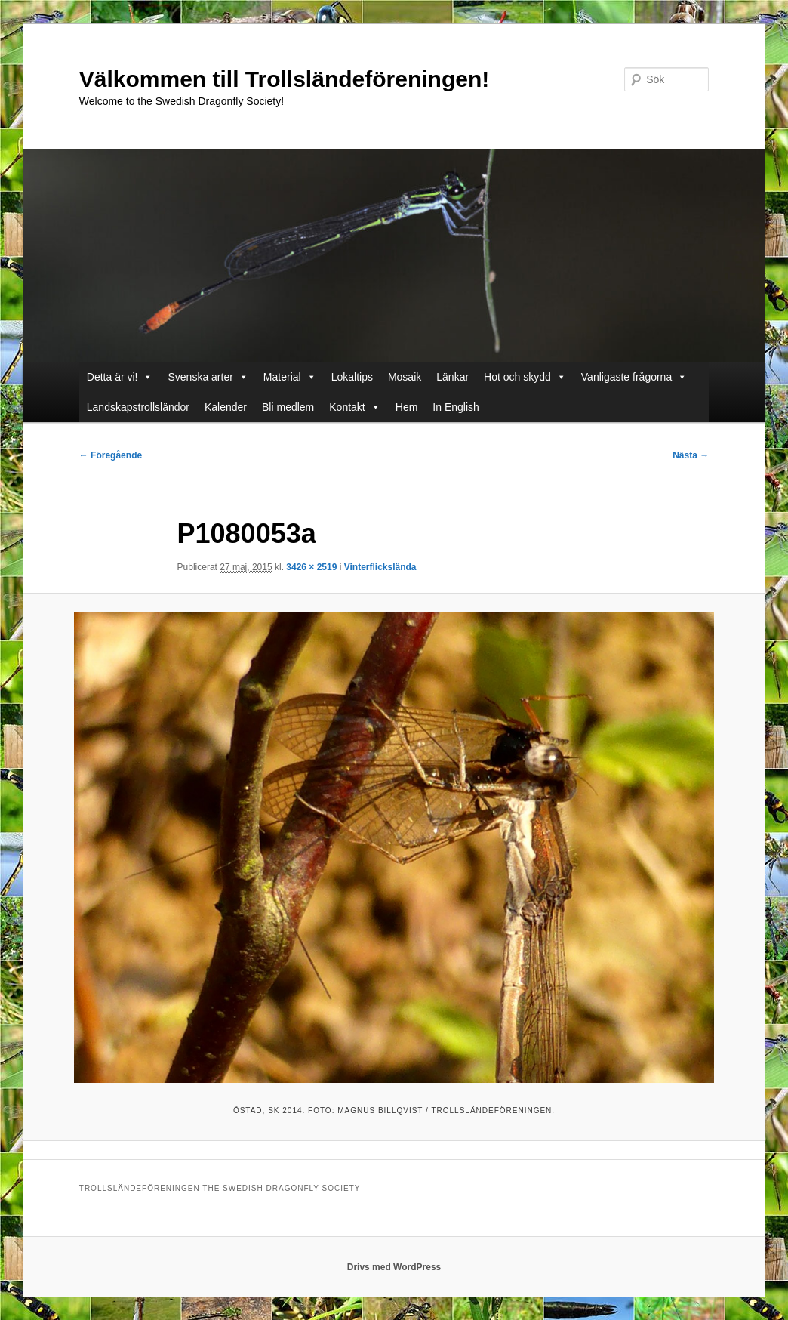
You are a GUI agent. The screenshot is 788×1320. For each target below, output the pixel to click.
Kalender (226, 407)
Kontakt (347, 407)
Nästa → (691, 455)
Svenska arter (200, 377)
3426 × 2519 (311, 567)
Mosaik (404, 377)
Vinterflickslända (380, 567)
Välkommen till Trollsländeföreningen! (284, 78)
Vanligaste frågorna (626, 377)
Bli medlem (288, 407)
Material (282, 377)
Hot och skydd (517, 377)
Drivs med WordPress (394, 1267)
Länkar (452, 377)
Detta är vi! (112, 377)
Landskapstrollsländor (138, 407)
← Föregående (110, 455)
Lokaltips (352, 377)
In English (455, 407)
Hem (407, 407)
